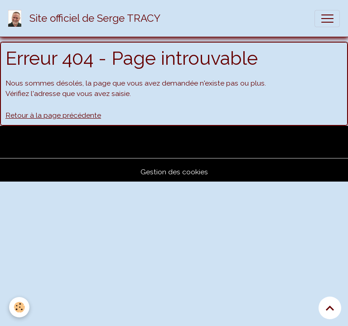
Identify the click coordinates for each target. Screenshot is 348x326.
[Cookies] (19, 307)
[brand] (86, 18)
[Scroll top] (330, 308)
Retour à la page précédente (53, 115)
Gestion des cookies (174, 172)
